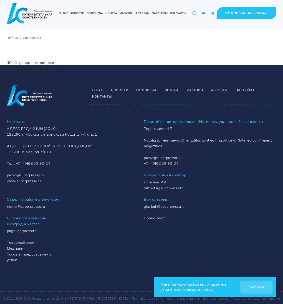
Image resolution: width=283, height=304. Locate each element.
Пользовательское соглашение (255, 298)
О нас (63, 13)
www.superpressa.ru (24, 181)
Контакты (178, 13)
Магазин (126, 13)
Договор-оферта (216, 298)
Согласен (256, 287)
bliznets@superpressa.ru (164, 188)
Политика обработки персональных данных (166, 298)
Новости (77, 13)
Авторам (142, 13)
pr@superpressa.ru (22, 230)
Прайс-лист (154, 218)
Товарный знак (20, 242)
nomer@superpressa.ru (26, 206)
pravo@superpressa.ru (25, 175)
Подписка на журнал (246, 13)
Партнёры (160, 13)
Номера (111, 13)
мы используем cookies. (194, 289)
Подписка (94, 13)
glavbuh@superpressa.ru (164, 206)
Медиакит (16, 248)
